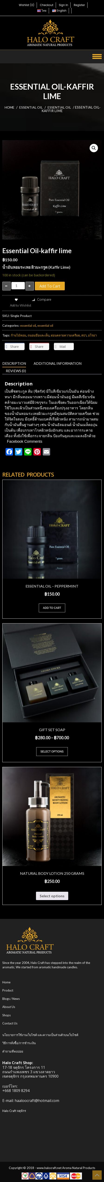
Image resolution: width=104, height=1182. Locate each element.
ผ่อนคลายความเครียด (65, 335)
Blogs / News (11, 999)
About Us (8, 1007)
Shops (6, 1015)
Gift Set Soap (52, 729)
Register (79, 5)
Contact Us (9, 1023)
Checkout (46, 5)
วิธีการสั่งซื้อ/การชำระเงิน (19, 1043)
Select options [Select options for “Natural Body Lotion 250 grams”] (52, 896)
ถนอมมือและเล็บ (38, 335)
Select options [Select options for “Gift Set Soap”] (52, 751)
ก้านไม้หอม (18, 335)
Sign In (63, 5)
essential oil (31, 107)
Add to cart (49, 286)
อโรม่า (92, 335)
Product (7, 990)
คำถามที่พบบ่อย (12, 1051)
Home (9, 107)
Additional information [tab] (57, 363)
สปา (84, 335)
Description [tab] (14, 363)
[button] (94, 148)
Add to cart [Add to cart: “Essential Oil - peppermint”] (52, 608)
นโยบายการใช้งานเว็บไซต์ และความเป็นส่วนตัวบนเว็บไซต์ (40, 1035)
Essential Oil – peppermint (52, 586)
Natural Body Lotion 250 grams (52, 873)
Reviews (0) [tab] (16, 371)
